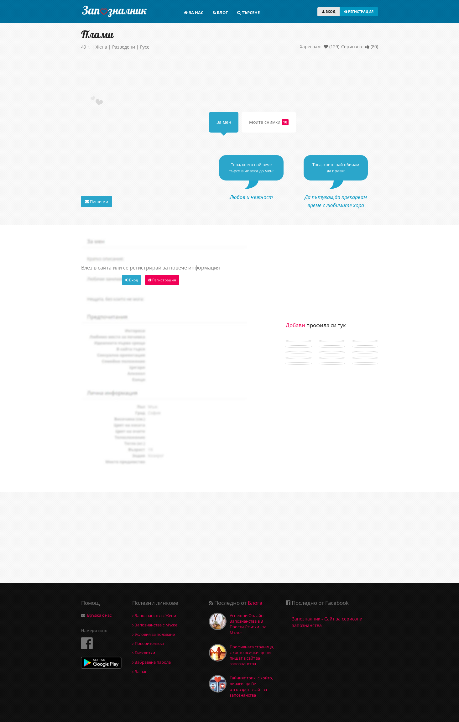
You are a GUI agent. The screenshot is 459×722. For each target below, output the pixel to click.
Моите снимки (269, 122)
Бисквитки (143, 653)
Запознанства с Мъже (154, 625)
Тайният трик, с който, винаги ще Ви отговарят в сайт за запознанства (251, 686)
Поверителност (148, 643)
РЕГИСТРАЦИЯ (358, 11)
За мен (223, 122)
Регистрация (162, 280)
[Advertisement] (229, 74)
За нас (139, 671)
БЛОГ (220, 12)
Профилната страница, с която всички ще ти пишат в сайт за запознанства (252, 655)
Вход (131, 280)
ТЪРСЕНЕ (248, 12)
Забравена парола (151, 662)
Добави (295, 325)
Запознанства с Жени (154, 615)
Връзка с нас (99, 615)
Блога (255, 602)
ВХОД (328, 11)
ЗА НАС (193, 12)
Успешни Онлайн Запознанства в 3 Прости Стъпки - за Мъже (248, 624)
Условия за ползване (153, 634)
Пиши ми (96, 201)
